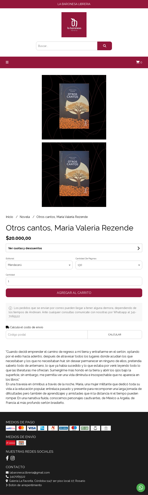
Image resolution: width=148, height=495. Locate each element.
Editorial (10, 258)
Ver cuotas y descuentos (25, 248)
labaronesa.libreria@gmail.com (28, 472)
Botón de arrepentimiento (24, 485)
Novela (25, 217)
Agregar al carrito (74, 293)
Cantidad (10, 275)
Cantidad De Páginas (86, 258)
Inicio (10, 217)
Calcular (114, 334)
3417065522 (15, 476)
